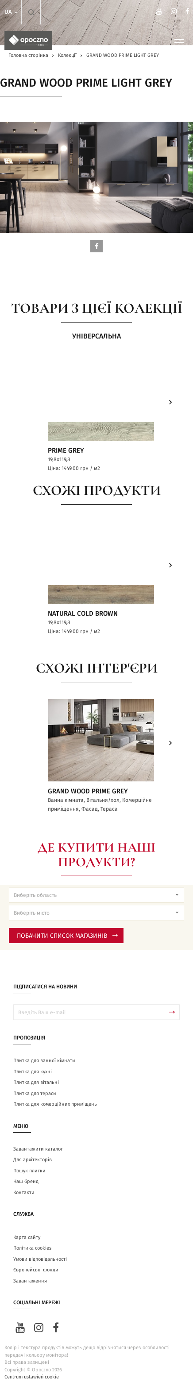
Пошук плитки (29, 1170)
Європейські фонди (35, 1269)
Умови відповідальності (40, 1259)
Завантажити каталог (38, 1149)
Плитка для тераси (34, 1093)
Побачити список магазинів (67, 936)
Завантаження (30, 1280)
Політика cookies (32, 1248)
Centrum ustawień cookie (31, 1376)
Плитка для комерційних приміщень (55, 1104)
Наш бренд (26, 1181)
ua (11, 12)
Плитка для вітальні (36, 1082)
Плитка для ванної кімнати (44, 1060)
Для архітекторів (32, 1159)
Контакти (24, 1192)
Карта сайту (26, 1237)
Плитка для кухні (32, 1071)
